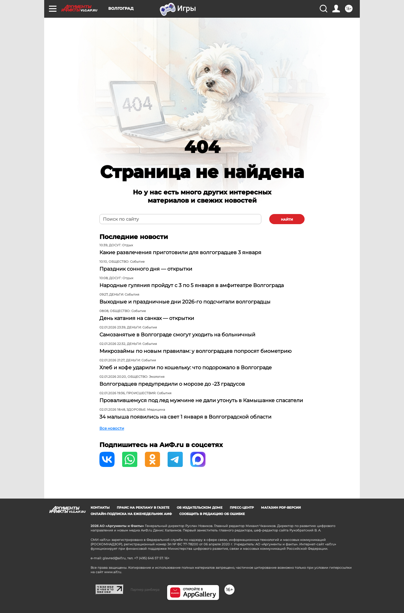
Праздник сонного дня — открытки (145, 269)
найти (287, 220)
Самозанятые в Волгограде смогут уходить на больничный (177, 335)
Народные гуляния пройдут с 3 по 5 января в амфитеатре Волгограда (191, 285)
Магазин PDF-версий (281, 508)
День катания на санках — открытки (146, 318)
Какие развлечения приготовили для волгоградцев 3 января (180, 252)
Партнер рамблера (145, 589)
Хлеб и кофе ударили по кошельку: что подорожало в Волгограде (185, 368)
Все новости (111, 428)
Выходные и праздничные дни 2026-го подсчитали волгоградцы (184, 302)
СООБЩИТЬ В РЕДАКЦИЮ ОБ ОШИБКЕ (212, 514)
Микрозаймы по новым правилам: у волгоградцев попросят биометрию (195, 351)
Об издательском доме (200, 508)
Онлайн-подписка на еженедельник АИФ (131, 514)
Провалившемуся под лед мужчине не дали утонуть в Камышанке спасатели (201, 400)
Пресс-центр (242, 508)
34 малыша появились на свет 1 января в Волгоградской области (185, 417)
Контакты (100, 508)
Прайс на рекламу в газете (143, 508)
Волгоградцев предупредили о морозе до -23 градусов (172, 384)
